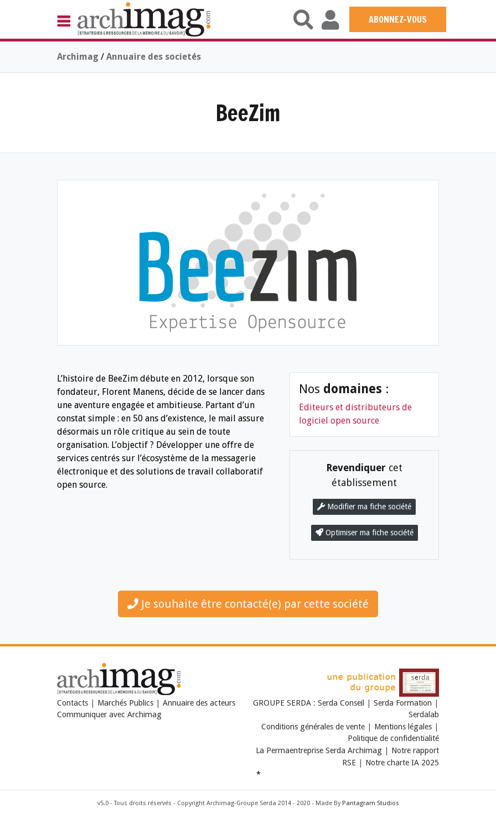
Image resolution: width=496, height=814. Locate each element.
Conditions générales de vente (313, 726)
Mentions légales (403, 726)
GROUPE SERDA (283, 702)
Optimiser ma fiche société (365, 532)
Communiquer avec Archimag (109, 714)
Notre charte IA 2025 (402, 762)
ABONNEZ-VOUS (398, 19)
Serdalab (424, 714)
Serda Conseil (342, 702)
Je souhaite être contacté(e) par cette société (248, 603)
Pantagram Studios (370, 803)
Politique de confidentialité (393, 738)
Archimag (78, 56)
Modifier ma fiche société (364, 506)
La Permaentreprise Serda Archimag (319, 750)
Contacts (72, 702)
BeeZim (248, 112)
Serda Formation (404, 702)
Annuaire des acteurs (199, 702)
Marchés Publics (125, 702)
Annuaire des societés (153, 56)
